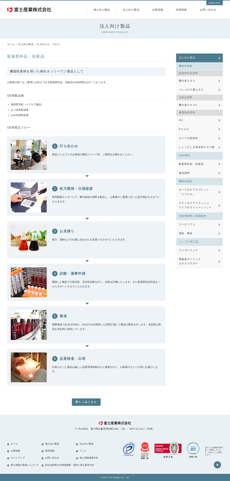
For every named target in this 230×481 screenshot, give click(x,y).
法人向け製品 (131, 9)
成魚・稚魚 (186, 239)
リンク (83, 450)
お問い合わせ (208, 9)
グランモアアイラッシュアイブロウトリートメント (195, 210)
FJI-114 (184, 131)
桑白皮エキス (187, 81)
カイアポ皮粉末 (188, 141)
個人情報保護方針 (89, 458)
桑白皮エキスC (188, 106)
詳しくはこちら (86, 402)
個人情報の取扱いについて (25, 465)
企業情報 (157, 9)
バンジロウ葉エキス (191, 90)
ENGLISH (214, 3)
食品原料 (184, 177)
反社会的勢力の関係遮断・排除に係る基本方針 (69, 465)
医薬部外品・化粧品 (191, 167)
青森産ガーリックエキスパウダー (190, 267)
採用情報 (181, 9)
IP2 (181, 122)
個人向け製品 (102, 9)
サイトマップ (18, 458)
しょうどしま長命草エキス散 (197, 150)
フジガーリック (188, 256)
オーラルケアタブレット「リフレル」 (194, 196)
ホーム (11, 44)
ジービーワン (187, 229)
